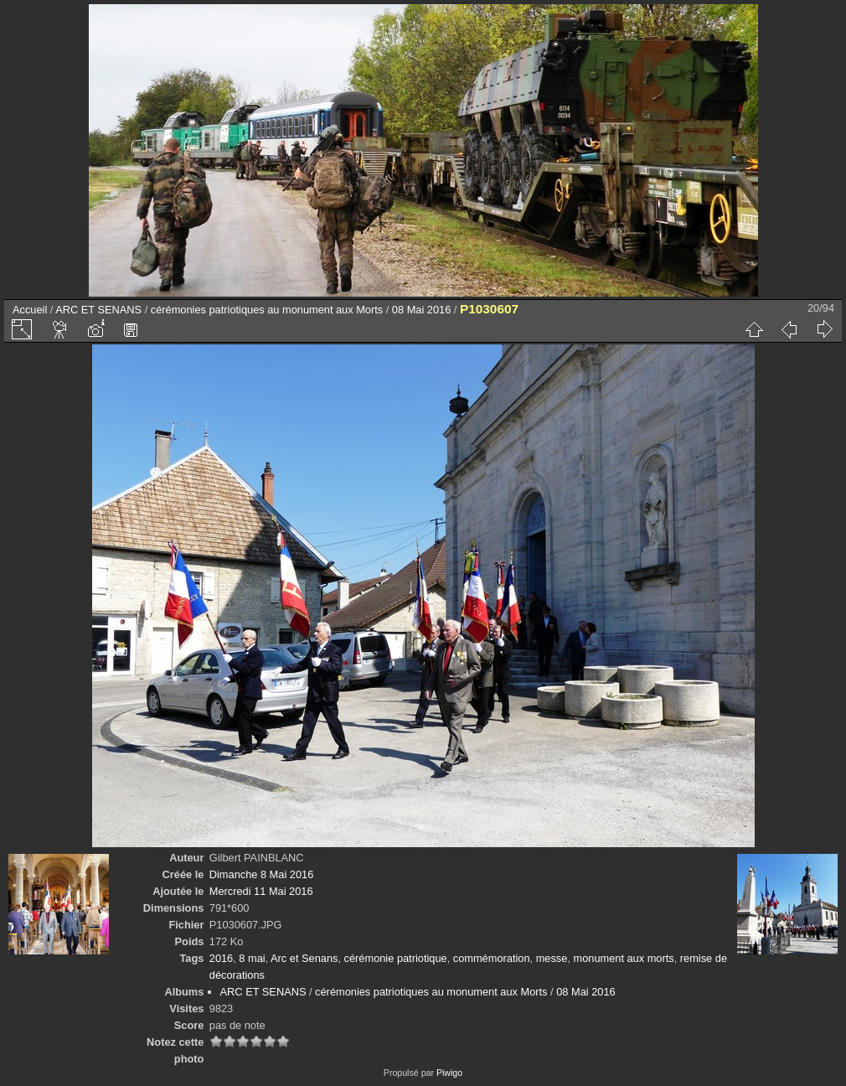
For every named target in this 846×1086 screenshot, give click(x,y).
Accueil (30, 309)
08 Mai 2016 (421, 309)
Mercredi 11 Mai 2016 (261, 891)
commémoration (491, 958)
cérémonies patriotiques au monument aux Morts (267, 309)
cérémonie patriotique (395, 958)
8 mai (252, 958)
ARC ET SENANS (98, 309)
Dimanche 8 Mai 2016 (261, 874)
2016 (221, 958)
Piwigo (449, 1073)
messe (552, 958)
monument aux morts (623, 958)
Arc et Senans (304, 958)
